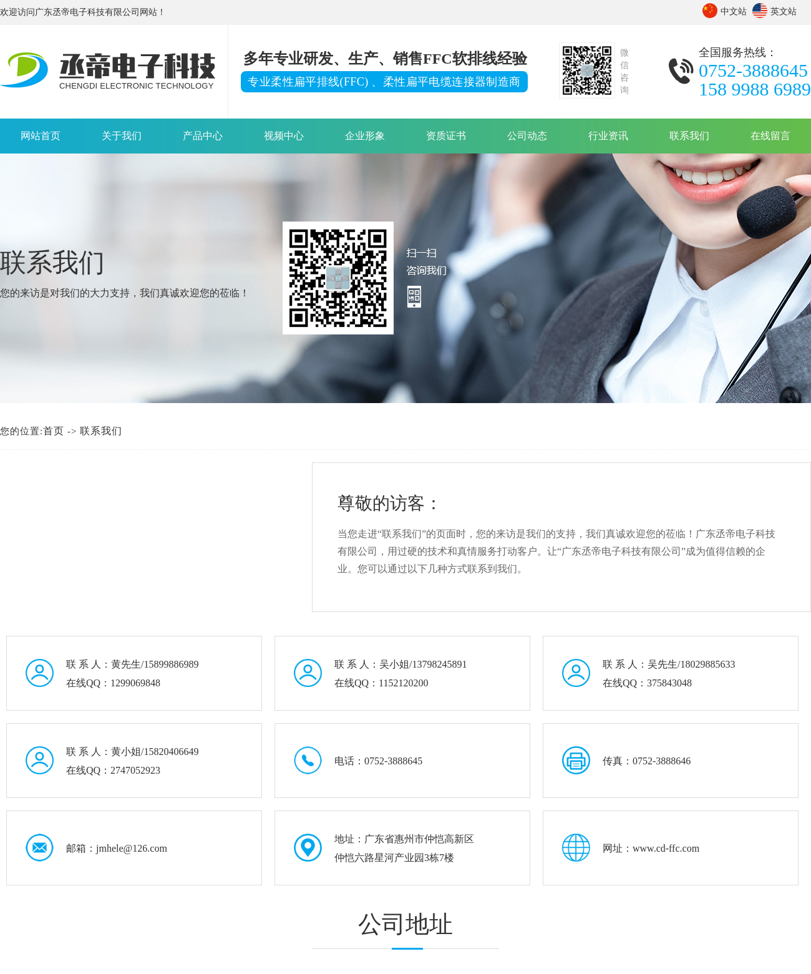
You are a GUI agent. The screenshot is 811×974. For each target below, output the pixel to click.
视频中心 (284, 135)
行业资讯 (608, 135)
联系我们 (689, 135)
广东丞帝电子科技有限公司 (87, 12)
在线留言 (770, 135)
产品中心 (203, 135)
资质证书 (446, 135)
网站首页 (41, 135)
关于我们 (122, 135)
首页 (53, 431)
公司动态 (527, 135)
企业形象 (365, 135)
